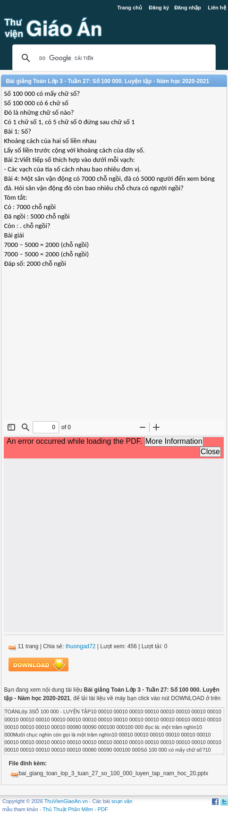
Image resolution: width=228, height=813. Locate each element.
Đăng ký (159, 7)
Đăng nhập (187, 7)
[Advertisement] (114, 351)
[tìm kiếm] (112, 58)
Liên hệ (217, 7)
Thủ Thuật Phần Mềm (67, 809)
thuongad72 (80, 646)
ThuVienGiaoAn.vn (66, 801)
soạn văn (122, 801)
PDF (103, 809)
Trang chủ (129, 7)
